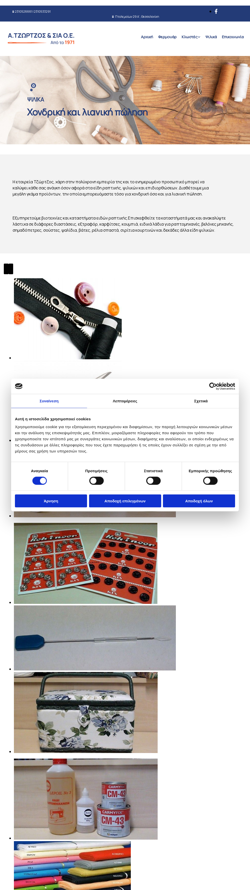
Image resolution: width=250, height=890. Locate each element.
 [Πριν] (6, 269)
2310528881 (23, 11)
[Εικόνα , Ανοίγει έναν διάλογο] (68, 609)
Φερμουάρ (167, 36)
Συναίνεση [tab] (48, 401)
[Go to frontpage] (41, 49)
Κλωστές (190, 36)
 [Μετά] (11, 269)
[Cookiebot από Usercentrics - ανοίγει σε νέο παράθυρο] (213, 386)
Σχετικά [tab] (200, 401)
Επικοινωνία (233, 36)
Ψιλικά (211, 36)
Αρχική (147, 36)
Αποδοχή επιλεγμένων (125, 501)
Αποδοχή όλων (199, 501)
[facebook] (216, 11)
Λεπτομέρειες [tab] (125, 401)
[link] (191, 36)
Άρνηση (51, 501)
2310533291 (42, 11)
